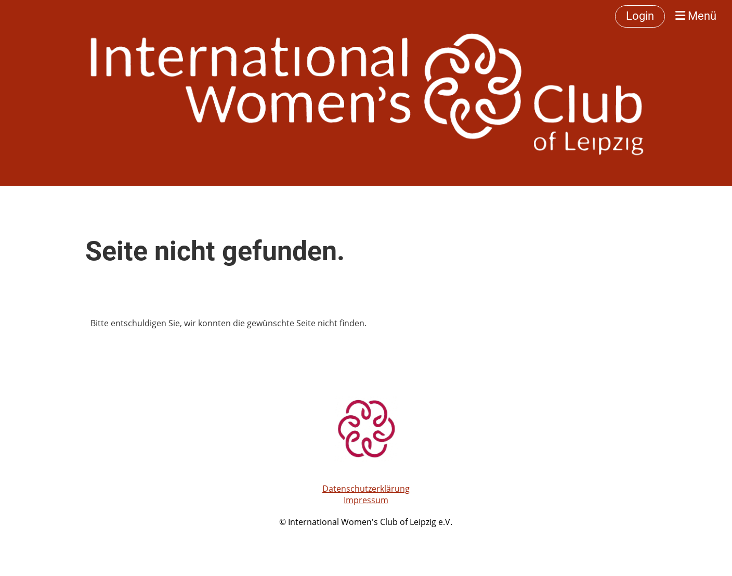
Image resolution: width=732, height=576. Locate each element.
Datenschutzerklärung (366, 488)
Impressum (366, 500)
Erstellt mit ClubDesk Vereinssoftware (366, 534)
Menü (695, 15)
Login (640, 15)
